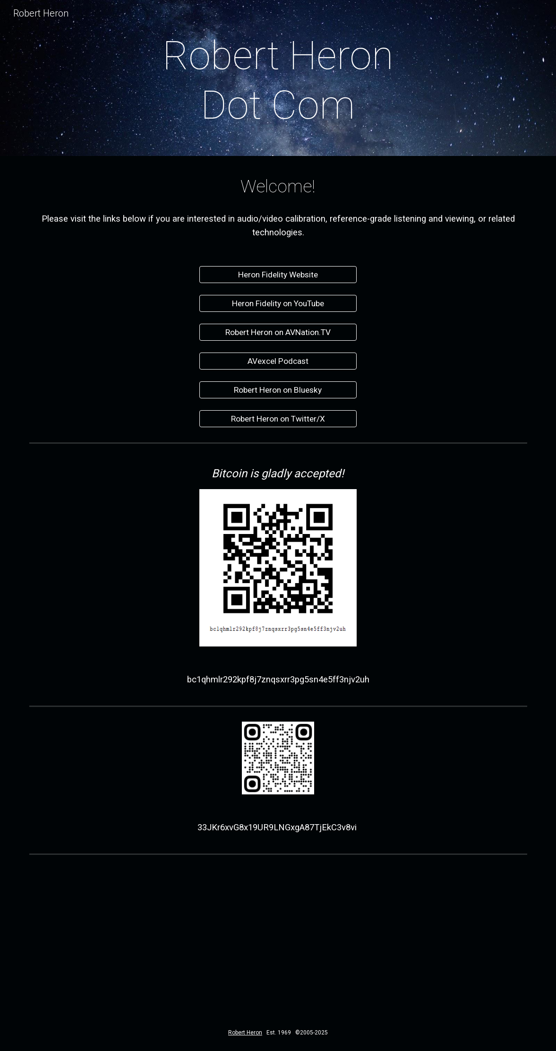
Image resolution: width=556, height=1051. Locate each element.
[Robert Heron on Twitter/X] (278, 418)
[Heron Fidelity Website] (278, 274)
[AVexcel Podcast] (278, 361)
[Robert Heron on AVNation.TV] (278, 332)
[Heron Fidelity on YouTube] (278, 303)
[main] (278, 80)
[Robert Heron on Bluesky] (278, 390)
